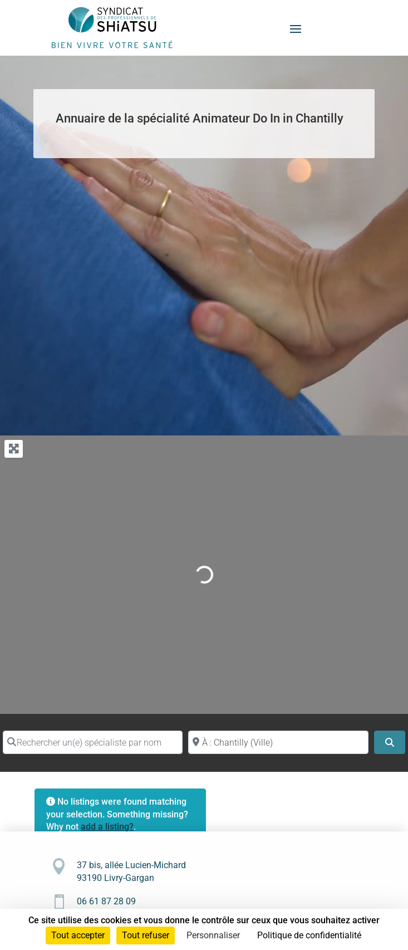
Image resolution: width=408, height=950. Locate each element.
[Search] (389, 742)
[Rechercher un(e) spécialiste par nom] (93, 742)
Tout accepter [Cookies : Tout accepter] (78, 935)
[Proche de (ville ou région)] (278, 742)
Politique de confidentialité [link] (309, 935)
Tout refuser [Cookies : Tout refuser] (145, 935)
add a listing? (107, 826)
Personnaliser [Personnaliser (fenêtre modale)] (213, 935)
